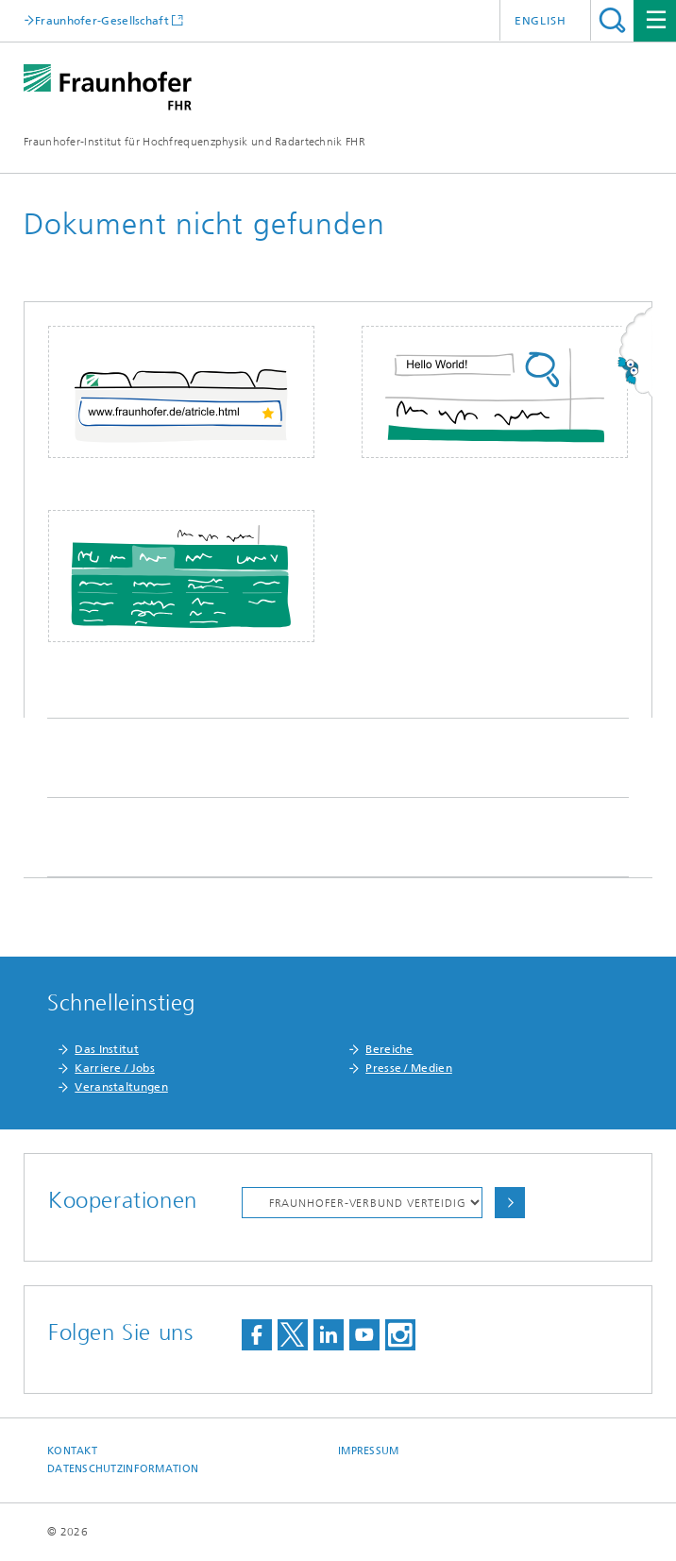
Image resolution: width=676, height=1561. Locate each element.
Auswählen (510, 1202)
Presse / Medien (408, 1068)
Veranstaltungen (121, 1087)
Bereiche (389, 1049)
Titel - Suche (612, 20)
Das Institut (107, 1049)
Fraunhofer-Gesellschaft (102, 20)
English (540, 20)
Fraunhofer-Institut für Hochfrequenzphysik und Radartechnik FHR (194, 141)
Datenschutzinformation (122, 1469)
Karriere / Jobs (115, 1068)
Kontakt (72, 1451)
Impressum (368, 1451)
